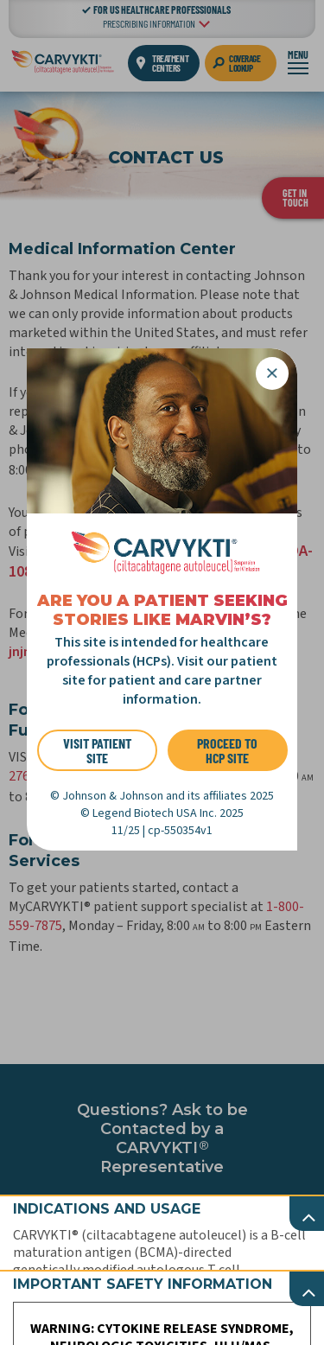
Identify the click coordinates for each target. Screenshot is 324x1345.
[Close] (272, 373)
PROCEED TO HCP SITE (227, 750)
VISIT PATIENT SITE (97, 750)
